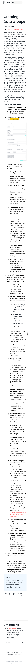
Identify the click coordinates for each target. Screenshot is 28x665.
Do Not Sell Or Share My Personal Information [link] (14, 655)
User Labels (12, 629)
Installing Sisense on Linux (16, 29)
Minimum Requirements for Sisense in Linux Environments (18, 514)
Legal (17, 652)
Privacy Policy (10, 652)
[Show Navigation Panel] (25, 2)
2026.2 (13, 2)
